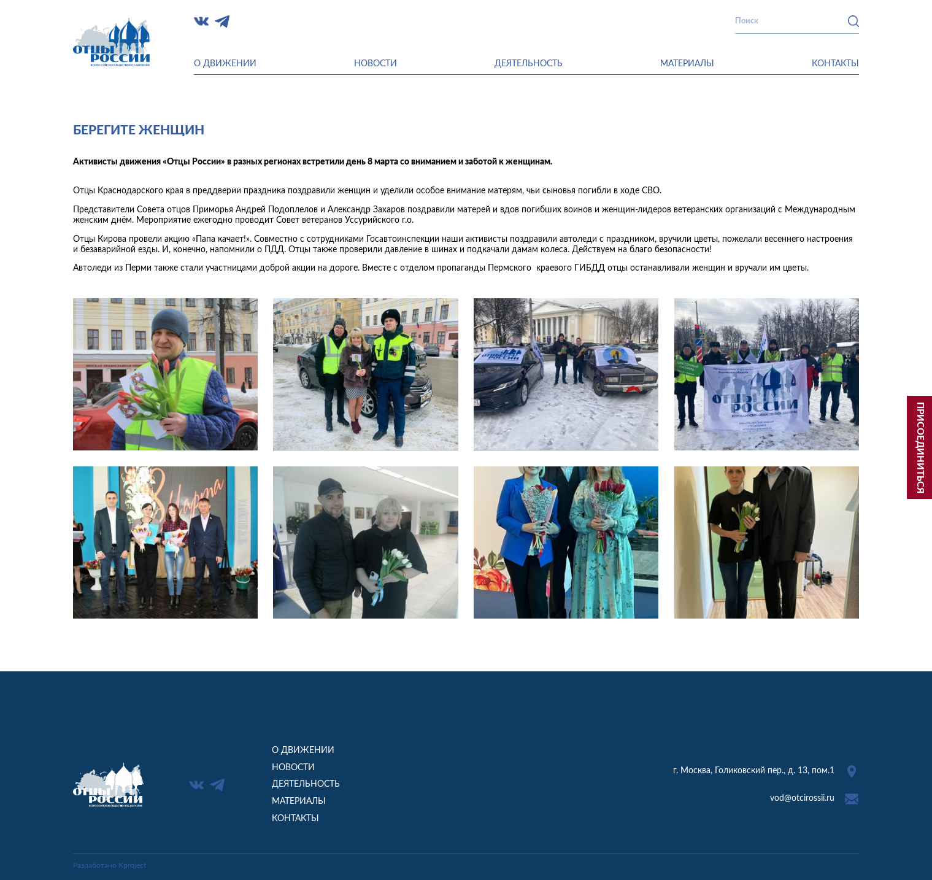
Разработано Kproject (109, 865)
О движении (225, 64)
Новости (375, 64)
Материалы (687, 64)
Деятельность (529, 64)
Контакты (835, 64)
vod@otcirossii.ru (802, 798)
